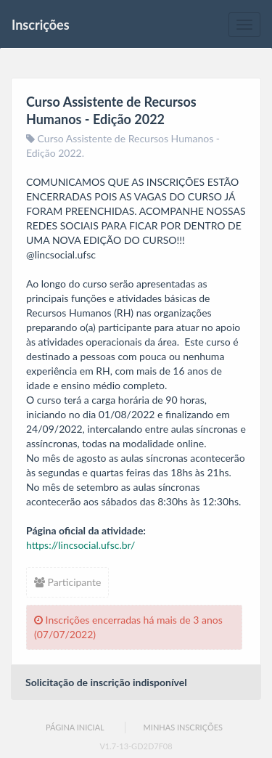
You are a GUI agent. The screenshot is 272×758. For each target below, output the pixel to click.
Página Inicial (75, 727)
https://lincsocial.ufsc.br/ (80, 545)
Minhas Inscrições (183, 727)
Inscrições (41, 25)
